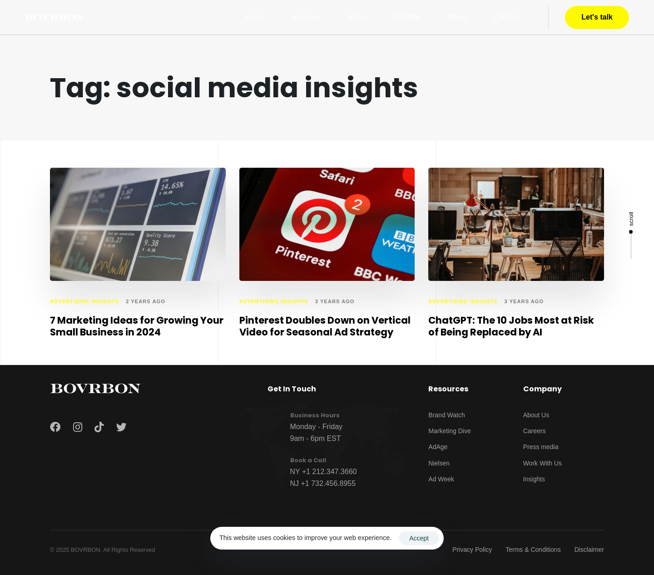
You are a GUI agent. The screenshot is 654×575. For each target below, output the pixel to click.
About (357, 17)
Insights (534, 479)
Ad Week (441, 479)
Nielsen (439, 463)
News (457, 17)
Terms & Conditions (532, 549)
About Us (536, 415)
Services (306, 17)
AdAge (437, 446)
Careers (534, 431)
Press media (541, 446)
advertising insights (84, 301)
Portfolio (407, 17)
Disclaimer (589, 549)
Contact (505, 17)
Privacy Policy (472, 549)
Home (256, 17)
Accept (419, 538)
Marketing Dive (449, 431)
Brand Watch (446, 415)
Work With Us (542, 463)
